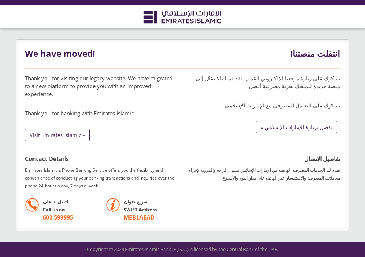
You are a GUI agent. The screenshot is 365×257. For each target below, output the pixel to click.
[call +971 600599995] (49, 217)
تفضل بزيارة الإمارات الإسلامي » (297, 127)
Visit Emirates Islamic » (57, 134)
